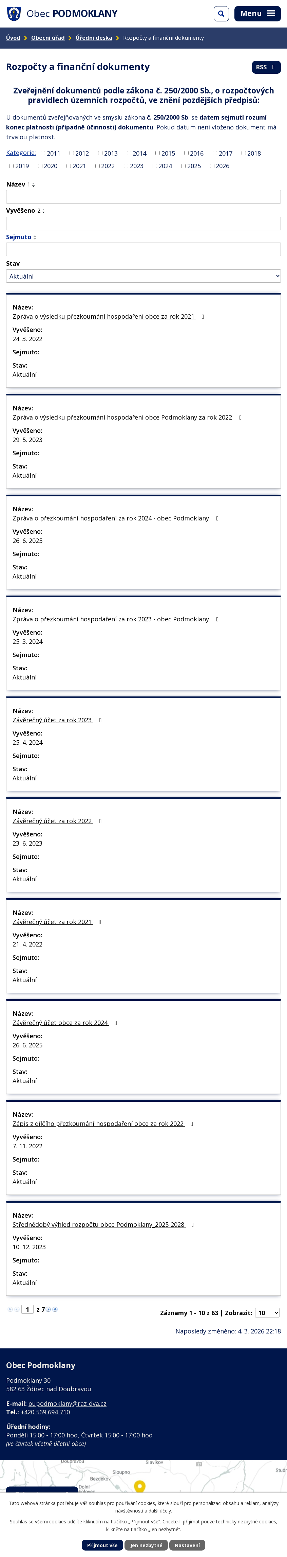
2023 (137, 166)
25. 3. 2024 (27, 641)
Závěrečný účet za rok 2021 (58, 922)
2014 (139, 153)
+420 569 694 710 (45, 1412)
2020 (50, 166)
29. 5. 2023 (27, 440)
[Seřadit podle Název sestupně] (34, 186)
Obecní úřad (48, 37)
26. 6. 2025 (27, 540)
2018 (254, 153)
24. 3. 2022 (27, 339)
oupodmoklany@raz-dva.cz (67, 1403)
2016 (197, 153)
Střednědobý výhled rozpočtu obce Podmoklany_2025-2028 (105, 1224)
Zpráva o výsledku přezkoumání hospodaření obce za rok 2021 (110, 316)
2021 (79, 166)
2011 (53, 153)
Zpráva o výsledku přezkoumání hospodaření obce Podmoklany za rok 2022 (129, 417)
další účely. (160, 1510)
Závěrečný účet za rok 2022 (58, 821)
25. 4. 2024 (27, 742)
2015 (168, 153)
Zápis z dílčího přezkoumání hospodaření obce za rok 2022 (104, 1123)
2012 (82, 153)
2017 (225, 153)
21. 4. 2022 (27, 944)
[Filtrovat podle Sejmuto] (143, 249)
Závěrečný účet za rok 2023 (58, 720)
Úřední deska (94, 37)
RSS (267, 67)
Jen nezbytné (146, 1545)
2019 (22, 166)
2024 (165, 166)
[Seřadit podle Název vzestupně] (34, 183)
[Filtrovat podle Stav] (143, 276)
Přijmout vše (102, 1545)
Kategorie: (21, 152)
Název (18, 184)
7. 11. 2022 (27, 1146)
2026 (222, 166)
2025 (194, 166)
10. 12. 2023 (29, 1247)
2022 (108, 166)
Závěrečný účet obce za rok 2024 (66, 1023)
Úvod (13, 37)
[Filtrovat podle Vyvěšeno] (143, 223)
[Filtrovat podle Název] (143, 197)
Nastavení (187, 1545)
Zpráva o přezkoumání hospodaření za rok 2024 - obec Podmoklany (117, 518)
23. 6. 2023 (27, 843)
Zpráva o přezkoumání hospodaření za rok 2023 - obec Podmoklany (117, 619)
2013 (111, 153)
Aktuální (25, 374)
